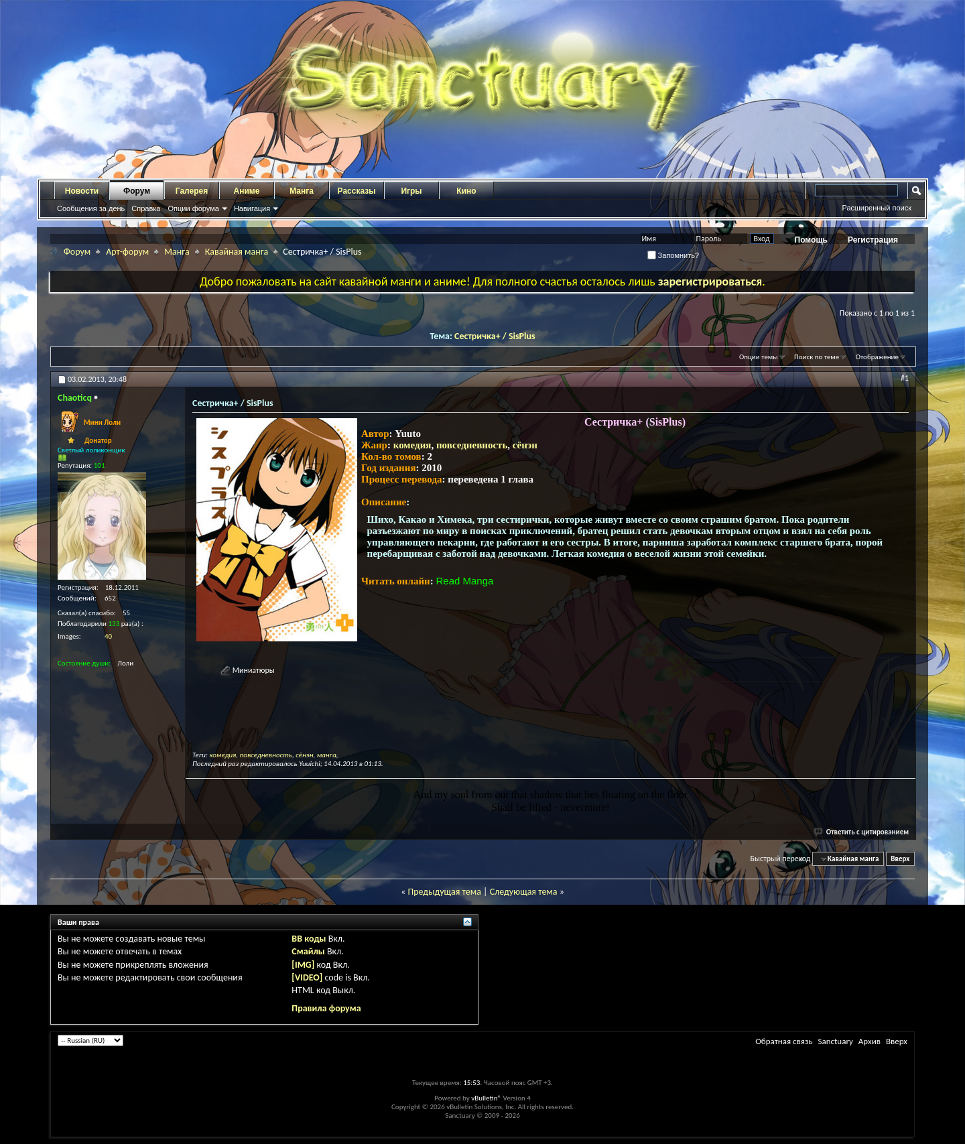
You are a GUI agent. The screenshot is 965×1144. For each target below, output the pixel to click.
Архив (869, 1041)
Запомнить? (673, 255)
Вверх (900, 858)
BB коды (309, 938)
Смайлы (308, 951)
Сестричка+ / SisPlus (494, 336)
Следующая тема (524, 891)
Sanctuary (835, 1041)
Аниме (247, 191)
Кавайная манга (236, 251)
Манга (302, 191)
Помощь (811, 240)
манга (326, 755)
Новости (82, 191)
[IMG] (303, 964)
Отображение (877, 357)
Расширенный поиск (876, 208)
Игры (411, 191)
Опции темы (758, 357)
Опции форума (193, 208)
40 (108, 636)
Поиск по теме (816, 357)
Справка (145, 208)
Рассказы (357, 191)
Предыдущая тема (443, 891)
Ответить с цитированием (862, 832)
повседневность (471, 445)
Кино (466, 191)
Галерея (192, 191)
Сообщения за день (91, 208)
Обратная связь (783, 1041)
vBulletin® (486, 1098)
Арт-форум (127, 251)
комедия (412, 445)
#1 (905, 378)
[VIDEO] (307, 977)
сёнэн (525, 445)
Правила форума (326, 1008)
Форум (136, 191)
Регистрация (873, 240)
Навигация (252, 208)
